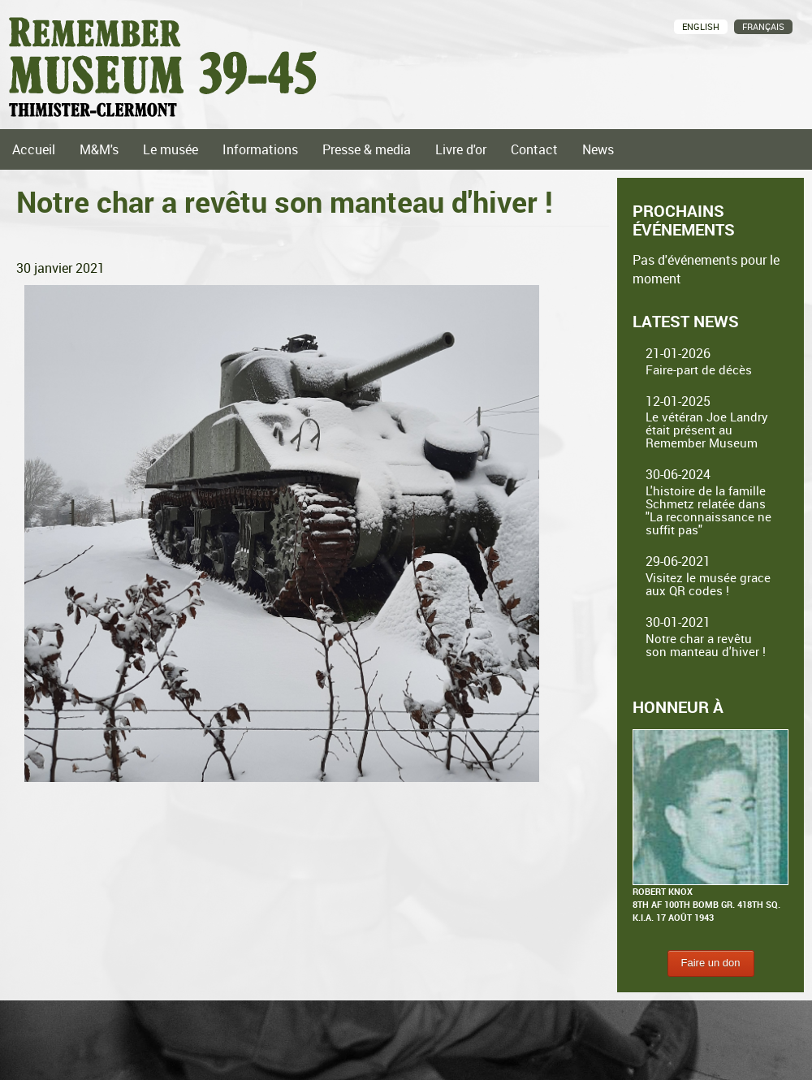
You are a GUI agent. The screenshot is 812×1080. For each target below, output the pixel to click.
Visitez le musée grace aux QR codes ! (708, 584)
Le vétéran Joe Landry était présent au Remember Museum (707, 429)
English (700, 26)
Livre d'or (460, 149)
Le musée (170, 149)
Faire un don (711, 963)
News (598, 149)
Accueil (33, 149)
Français (763, 26)
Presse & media (366, 149)
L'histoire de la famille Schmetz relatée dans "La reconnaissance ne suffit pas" (708, 510)
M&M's (99, 149)
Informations (260, 149)
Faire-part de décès (699, 369)
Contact (534, 149)
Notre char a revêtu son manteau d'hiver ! (706, 645)
